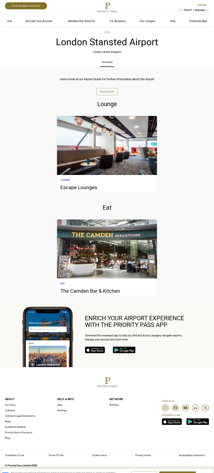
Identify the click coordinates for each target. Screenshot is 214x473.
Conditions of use (14, 455)
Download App (198, 21)
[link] (95, 350)
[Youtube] (185, 407)
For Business (118, 21)
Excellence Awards (15, 427)
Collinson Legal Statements (20, 416)
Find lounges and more (26, 5)
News (8, 421)
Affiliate (114, 405)
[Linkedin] (195, 407)
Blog (7, 438)
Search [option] (188, 10)
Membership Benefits (81, 21)
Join (9, 21)
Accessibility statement (192, 455)
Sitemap (62, 410)
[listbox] (186, 10)
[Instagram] (165, 407)
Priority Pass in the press (18, 432)
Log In (201, 5)
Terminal (107, 62)
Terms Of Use (56, 455)
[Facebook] (175, 407)
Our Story (10, 405)
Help (173, 21)
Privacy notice (143, 455)
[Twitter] (205, 407)
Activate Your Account (39, 21)
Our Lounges (147, 21)
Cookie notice (99, 455)
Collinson (10, 410)
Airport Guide (107, 91)
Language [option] (199, 10)
